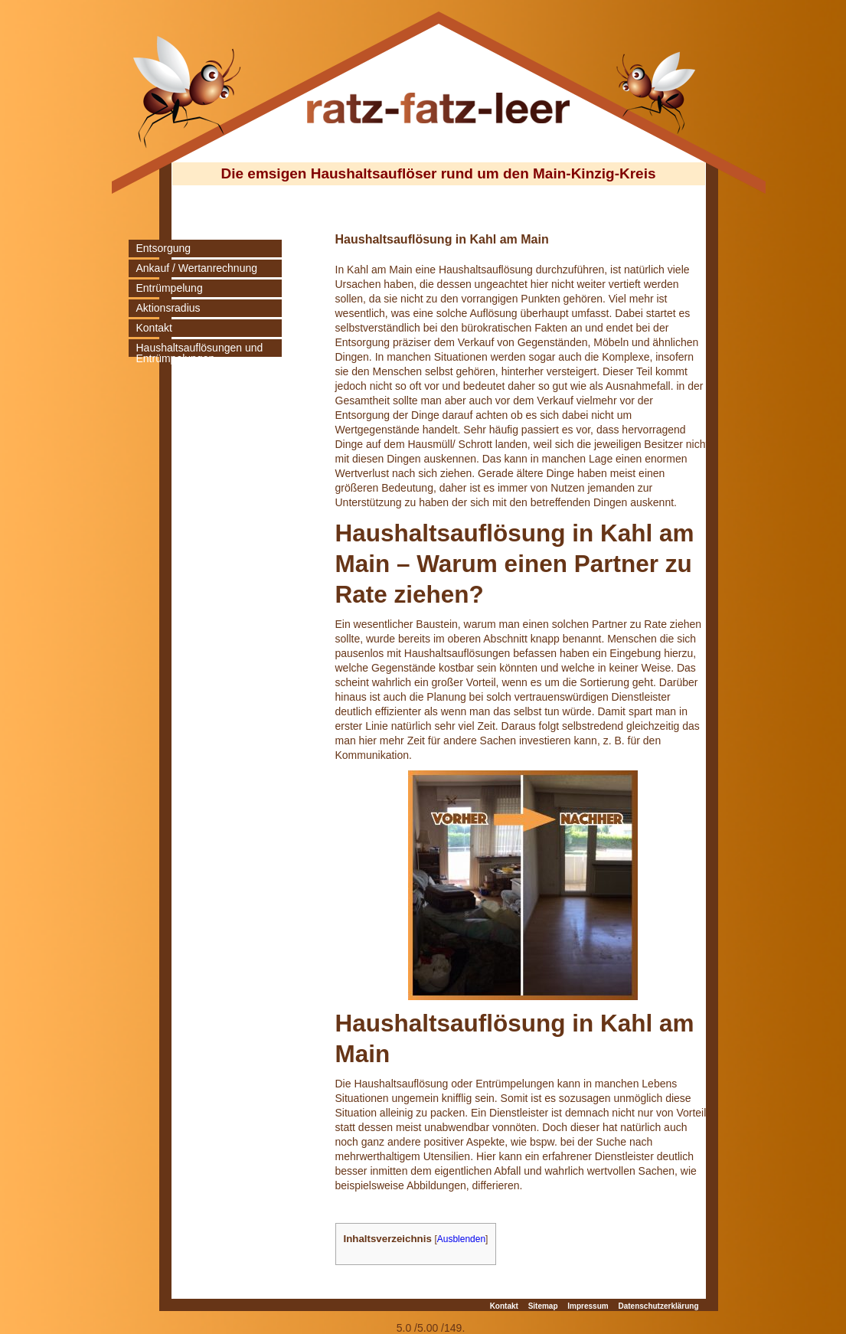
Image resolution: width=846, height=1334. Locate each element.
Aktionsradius (168, 307)
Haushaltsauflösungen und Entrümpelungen (199, 353)
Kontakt (154, 327)
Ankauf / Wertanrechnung (197, 268)
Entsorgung (163, 248)
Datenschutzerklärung (658, 1306)
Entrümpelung (169, 288)
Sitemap (543, 1306)
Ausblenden (461, 1239)
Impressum (587, 1306)
